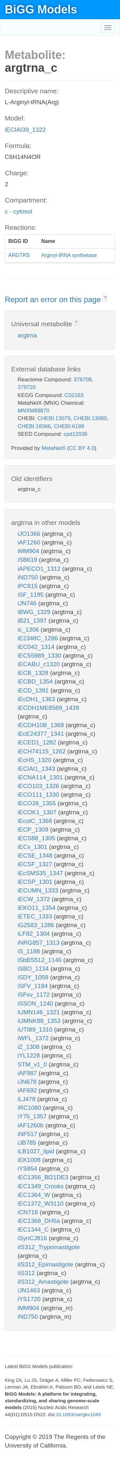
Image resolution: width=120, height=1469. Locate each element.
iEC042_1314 (37, 646)
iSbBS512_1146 (40, 960)
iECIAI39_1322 (25, 129)
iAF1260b (31, 1125)
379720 (27, 387)
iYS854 (28, 1168)
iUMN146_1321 (39, 1012)
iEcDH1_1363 (37, 699)
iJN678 (28, 1081)
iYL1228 (30, 1055)
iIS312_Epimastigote (46, 1264)
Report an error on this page (54, 299)
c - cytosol (18, 211)
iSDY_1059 (34, 977)
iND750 (29, 577)
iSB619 (28, 559)
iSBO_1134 (34, 968)
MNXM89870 (33, 411)
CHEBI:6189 (69, 426)
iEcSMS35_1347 (41, 873)
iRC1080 (30, 1107)
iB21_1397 (33, 620)
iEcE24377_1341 (42, 733)
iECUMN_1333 (39, 890)
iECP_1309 (34, 829)
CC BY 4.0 (81, 448)
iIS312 (27, 1273)
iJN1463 (30, 1290)
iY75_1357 (33, 1116)
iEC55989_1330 (40, 655)
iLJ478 (27, 1099)
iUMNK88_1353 (40, 1020)
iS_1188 (30, 951)
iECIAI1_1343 (37, 768)
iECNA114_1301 (41, 777)
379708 (83, 380)
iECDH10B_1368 (42, 725)
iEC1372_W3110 (41, 1203)
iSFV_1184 (33, 986)
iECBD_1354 (36, 681)
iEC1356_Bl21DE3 (44, 1177)
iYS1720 (30, 1299)
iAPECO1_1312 (40, 568)
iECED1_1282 (38, 742)
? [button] (105, 298)
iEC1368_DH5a (39, 1220)
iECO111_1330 (39, 794)
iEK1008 (30, 1160)
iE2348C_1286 (39, 638)
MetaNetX (54, 448)
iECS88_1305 (37, 838)
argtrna (27, 335)
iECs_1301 (33, 846)
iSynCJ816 (33, 1238)
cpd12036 (76, 434)
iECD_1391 (34, 690)
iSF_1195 (31, 594)
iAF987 (28, 1073)
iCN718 (29, 1212)
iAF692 (28, 1090)
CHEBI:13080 (90, 418)
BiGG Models (41, 9)
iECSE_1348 (36, 855)
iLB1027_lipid (37, 1151)
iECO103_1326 (39, 786)
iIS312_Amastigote (44, 1281)
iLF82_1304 (35, 933)
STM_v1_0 (33, 1064)
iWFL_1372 (34, 1038)
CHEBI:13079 (53, 418)
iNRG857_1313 (39, 942)
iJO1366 (30, 533)
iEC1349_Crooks (41, 1186)
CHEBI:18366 (34, 426)
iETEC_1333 (36, 916)
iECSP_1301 (36, 881)
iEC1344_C (34, 1229)
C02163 (74, 395)
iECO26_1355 (38, 803)
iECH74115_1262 (42, 751)
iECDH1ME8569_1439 (48, 707)
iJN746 (28, 603)
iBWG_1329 (35, 612)
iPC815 (28, 586)
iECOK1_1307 (38, 812)
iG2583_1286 (37, 925)
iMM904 (29, 551)
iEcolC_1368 (36, 820)
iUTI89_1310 (36, 1029)
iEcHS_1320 (35, 760)
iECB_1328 (34, 672)
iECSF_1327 (36, 864)
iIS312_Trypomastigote (49, 1247)
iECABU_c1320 (39, 664)
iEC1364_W (35, 1194)
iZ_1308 (29, 1046)
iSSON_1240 (36, 1003)
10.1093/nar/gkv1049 (78, 1414)
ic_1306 (29, 629)
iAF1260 (30, 542)
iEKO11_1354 (37, 907)
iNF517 (28, 1134)
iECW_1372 (35, 899)
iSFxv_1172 (35, 994)
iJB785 (28, 1142)
